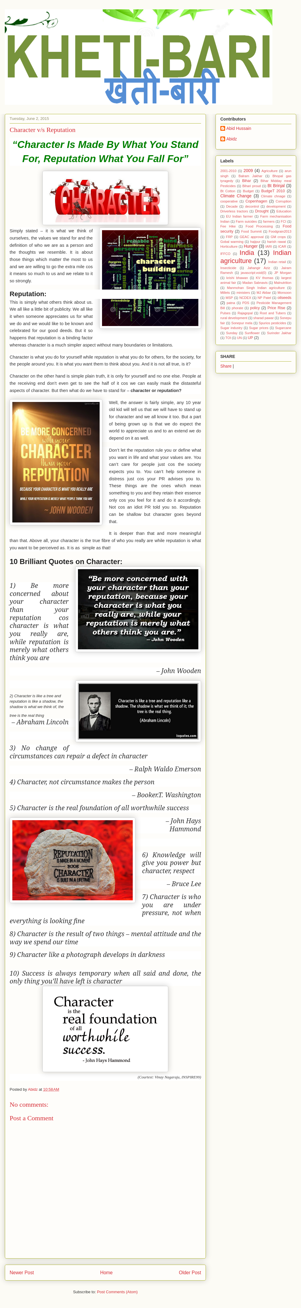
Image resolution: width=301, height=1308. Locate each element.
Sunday (231, 333)
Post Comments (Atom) (117, 1292)
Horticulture (228, 246)
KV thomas (264, 278)
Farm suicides (246, 221)
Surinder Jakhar (279, 333)
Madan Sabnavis (255, 282)
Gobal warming (232, 241)
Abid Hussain (238, 128)
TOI (228, 338)
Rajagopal (245, 313)
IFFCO (225, 254)
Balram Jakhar (250, 176)
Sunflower (252, 333)
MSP (229, 298)
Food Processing (259, 226)
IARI (268, 246)
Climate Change (236, 195)
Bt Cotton (227, 191)
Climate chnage (273, 196)
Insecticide (228, 268)
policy (255, 308)
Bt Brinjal (276, 185)
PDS (245, 303)
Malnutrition (282, 282)
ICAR (282, 246)
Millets (225, 292)
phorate (237, 308)
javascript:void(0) (253, 272)
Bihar (246, 181)
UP (250, 338)
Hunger (251, 246)
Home (106, 1272)
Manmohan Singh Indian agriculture (256, 288)
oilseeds (284, 298)
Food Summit (251, 231)
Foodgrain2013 (280, 231)
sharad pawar (263, 318)
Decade (232, 206)
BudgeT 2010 (273, 191)
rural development (233, 318)
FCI (283, 221)
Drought (261, 211)
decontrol (252, 206)
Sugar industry (231, 328)
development (276, 206)
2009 (248, 170)
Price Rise (276, 308)
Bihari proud (251, 186)
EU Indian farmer (239, 216)
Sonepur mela (241, 323)
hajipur (255, 241)
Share (225, 366)
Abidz (231, 138)
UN (239, 338)
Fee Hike (228, 226)
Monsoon (284, 292)
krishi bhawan (237, 278)
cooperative (229, 201)
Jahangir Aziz (258, 268)
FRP (229, 237)
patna (231, 303)
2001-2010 (228, 171)
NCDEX (245, 298)
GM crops (278, 237)
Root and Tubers (273, 313)
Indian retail (277, 262)
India (247, 252)
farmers (269, 221)
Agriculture (270, 171)
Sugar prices (258, 328)
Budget (248, 191)
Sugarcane (283, 328)
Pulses (225, 313)
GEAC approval (251, 237)
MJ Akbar (263, 292)
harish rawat (276, 241)
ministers (243, 292)
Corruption (283, 201)
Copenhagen (256, 201)
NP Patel (264, 298)
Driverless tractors (234, 211)
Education (283, 211)
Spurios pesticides (272, 323)
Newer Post (22, 1272)
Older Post (190, 1272)
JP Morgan (282, 272)
